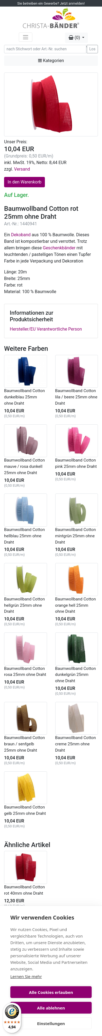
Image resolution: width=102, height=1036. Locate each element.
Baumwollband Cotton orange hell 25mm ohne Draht (75, 605)
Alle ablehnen (51, 1008)
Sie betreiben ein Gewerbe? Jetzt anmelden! (51, 3)
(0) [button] (75, 37)
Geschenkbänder (59, 247)
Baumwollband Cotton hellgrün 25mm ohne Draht (24, 605)
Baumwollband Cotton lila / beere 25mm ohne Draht (76, 397)
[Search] (45, 49)
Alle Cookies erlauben (51, 992)
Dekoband (21, 234)
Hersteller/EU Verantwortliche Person (46, 329)
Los (92, 49)
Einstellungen (51, 1023)
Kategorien (51, 60)
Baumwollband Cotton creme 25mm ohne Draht (75, 744)
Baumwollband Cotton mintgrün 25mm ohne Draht (75, 536)
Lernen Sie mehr (26, 976)
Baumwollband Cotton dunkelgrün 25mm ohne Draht (75, 675)
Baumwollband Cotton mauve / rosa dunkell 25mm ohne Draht (24, 466)
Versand (22, 169)
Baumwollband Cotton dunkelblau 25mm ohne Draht (24, 397)
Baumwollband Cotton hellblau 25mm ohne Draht (24, 536)
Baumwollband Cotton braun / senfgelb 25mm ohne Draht (24, 744)
